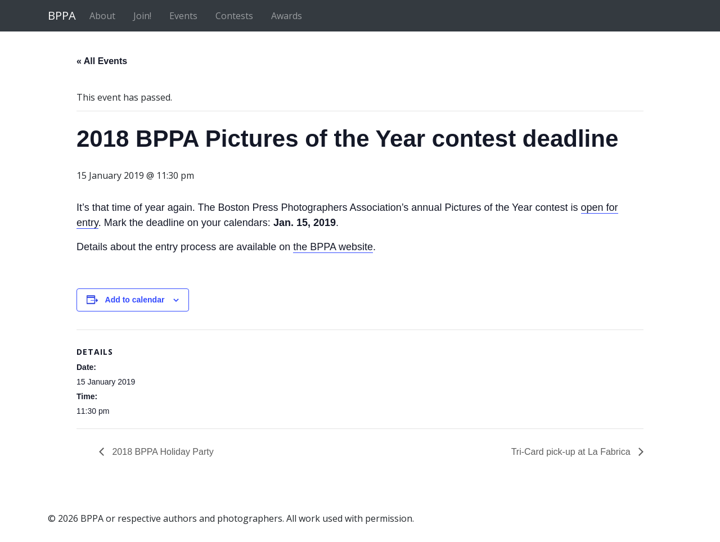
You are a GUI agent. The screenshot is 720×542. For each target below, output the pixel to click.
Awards (286, 16)
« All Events (101, 61)
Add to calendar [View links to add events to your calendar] (135, 299)
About (102, 16)
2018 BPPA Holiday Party (162, 452)
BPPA (62, 15)
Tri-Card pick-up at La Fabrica (572, 452)
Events (183, 16)
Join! (142, 16)
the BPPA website (333, 246)
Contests (234, 16)
